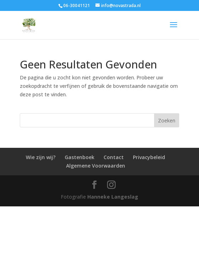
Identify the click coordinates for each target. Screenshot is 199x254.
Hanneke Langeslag (112, 196)
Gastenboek (79, 157)
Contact (114, 157)
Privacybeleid (149, 157)
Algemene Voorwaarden (95, 165)
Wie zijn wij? (40, 157)
